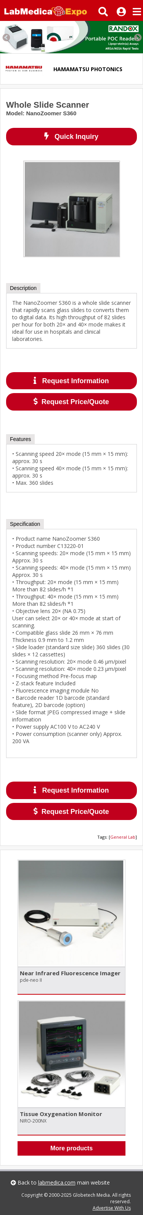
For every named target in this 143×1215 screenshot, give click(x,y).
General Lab (122, 837)
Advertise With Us (112, 1208)
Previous (6, 37)
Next (137, 37)
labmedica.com (57, 1182)
